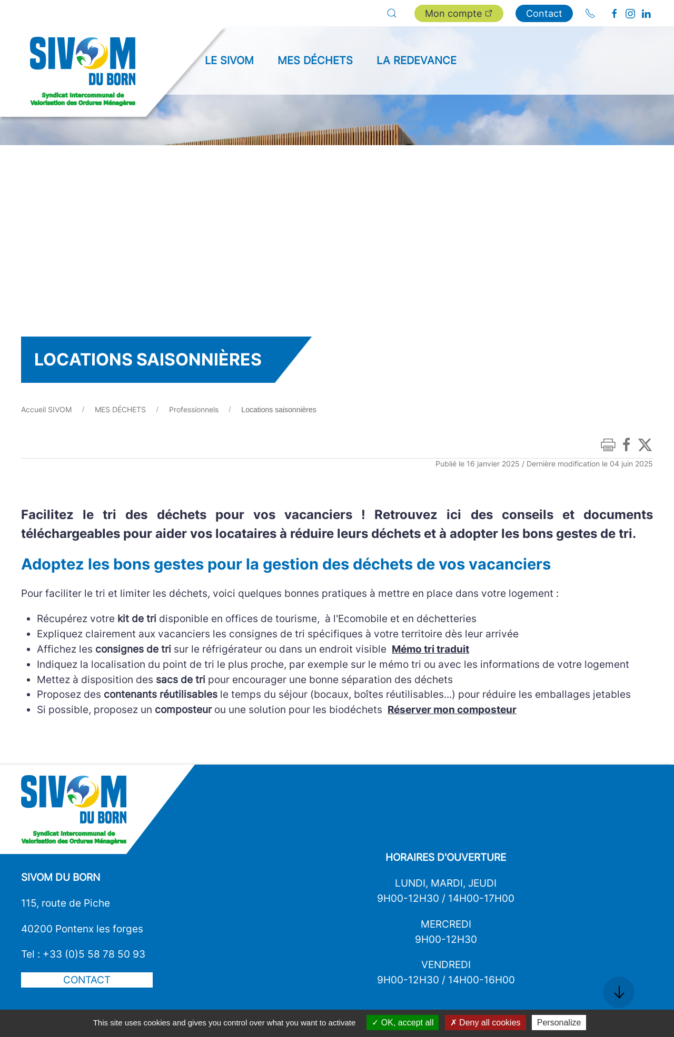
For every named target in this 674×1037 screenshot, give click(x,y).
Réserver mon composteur (452, 709)
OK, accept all (402, 1022)
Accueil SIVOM (46, 409)
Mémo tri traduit (430, 649)
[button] (391, 13)
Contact (544, 13)
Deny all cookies (485, 1022)
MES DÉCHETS (120, 409)
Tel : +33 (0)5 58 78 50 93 (83, 954)
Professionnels (194, 409)
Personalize (559, 1022)
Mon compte (459, 13)
